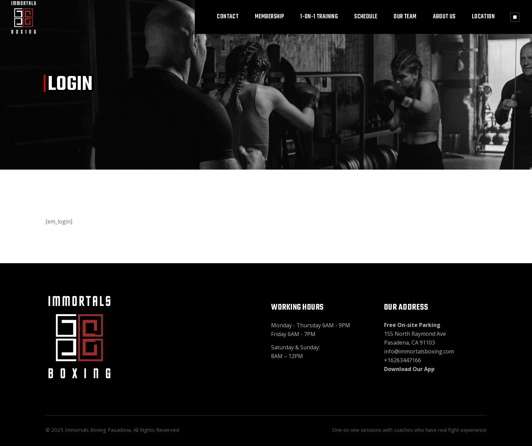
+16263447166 (402, 360)
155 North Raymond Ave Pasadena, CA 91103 (415, 333)
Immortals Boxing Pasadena (98, 429)
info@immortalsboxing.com (419, 351)
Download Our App (409, 369)
